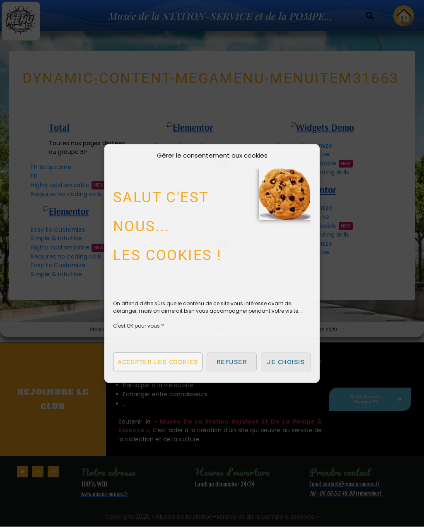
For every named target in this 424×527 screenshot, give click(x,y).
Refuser (232, 362)
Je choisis (286, 362)
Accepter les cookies (158, 362)
